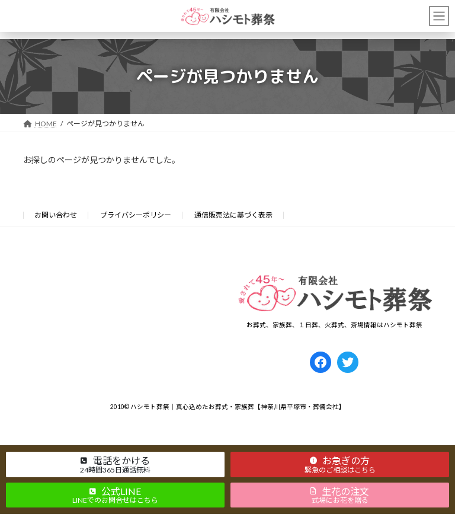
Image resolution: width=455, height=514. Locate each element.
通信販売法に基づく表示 (233, 214)
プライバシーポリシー (135, 214)
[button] (115, 464)
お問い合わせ (55, 214)
